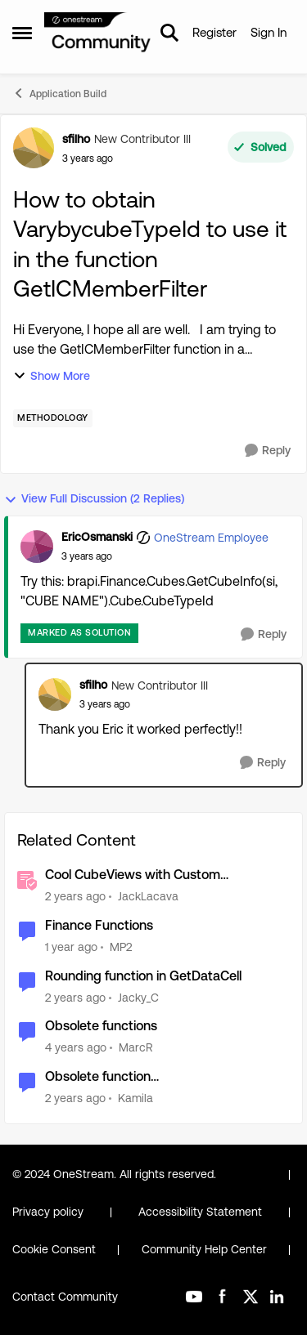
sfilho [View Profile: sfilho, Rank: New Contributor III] (76, 138)
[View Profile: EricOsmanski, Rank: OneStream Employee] (36, 546)
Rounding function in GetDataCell (143, 976)
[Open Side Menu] (22, 32)
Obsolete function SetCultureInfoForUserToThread (139, 1077)
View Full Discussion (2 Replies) (94, 499)
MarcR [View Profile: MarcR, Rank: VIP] (136, 1047)
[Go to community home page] (97, 33)
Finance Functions (99, 925)
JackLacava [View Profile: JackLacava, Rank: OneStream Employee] (148, 896)
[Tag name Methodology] (53, 418)
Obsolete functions (101, 1026)
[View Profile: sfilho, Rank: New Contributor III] (33, 147)
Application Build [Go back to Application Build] (59, 93)
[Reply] (268, 451)
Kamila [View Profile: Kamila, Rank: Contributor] (135, 1098)
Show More (51, 376)
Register (214, 32)
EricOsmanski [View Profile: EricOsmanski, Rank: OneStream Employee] (97, 536)
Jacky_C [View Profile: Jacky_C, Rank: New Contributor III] (138, 996)
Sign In (269, 32)
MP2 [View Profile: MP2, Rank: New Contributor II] (121, 946)
